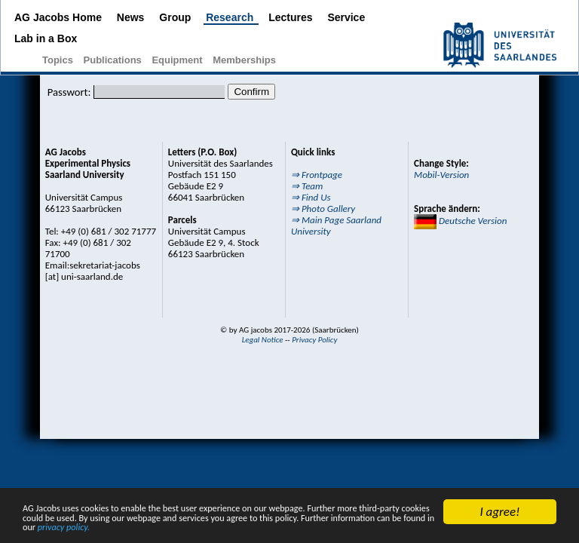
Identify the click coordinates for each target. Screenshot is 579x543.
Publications (114, 60)
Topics (59, 60)
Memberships (244, 60)
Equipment (178, 60)
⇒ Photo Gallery (323, 208)
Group (176, 17)
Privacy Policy (314, 340)
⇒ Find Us (311, 197)
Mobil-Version (441, 174)
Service (346, 17)
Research (231, 17)
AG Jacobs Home (59, 17)
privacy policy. (439, 530)
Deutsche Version (460, 220)
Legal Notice (262, 340)
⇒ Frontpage (316, 174)
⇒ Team (307, 186)
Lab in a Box (45, 38)
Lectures (291, 17)
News (132, 17)
